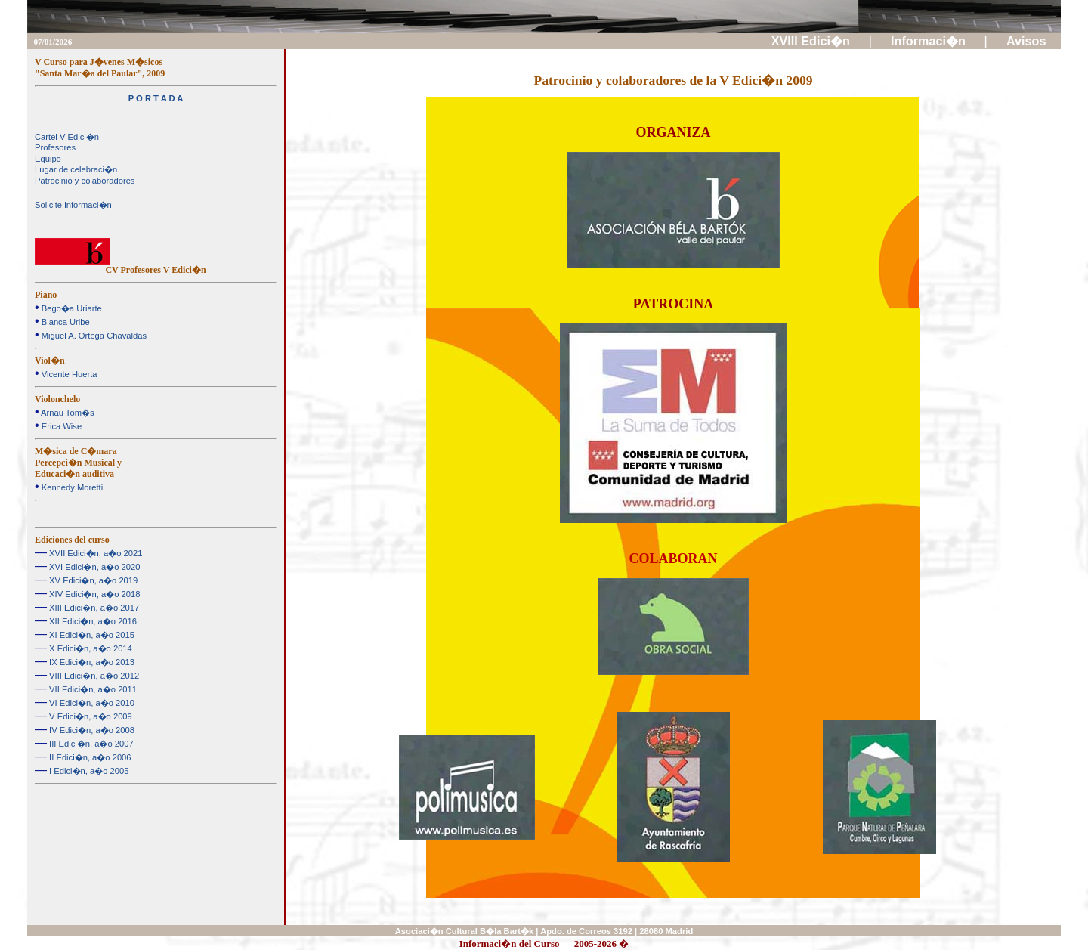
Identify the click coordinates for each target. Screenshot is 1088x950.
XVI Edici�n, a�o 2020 (93, 566)
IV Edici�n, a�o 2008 (90, 730)
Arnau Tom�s (66, 412)
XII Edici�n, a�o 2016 (92, 621)
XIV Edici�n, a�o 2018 (93, 594)
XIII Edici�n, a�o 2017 (93, 607)
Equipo (48, 158)
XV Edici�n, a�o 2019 (92, 580)
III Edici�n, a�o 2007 (90, 743)
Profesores (55, 147)
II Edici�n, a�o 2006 (89, 757)
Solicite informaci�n (73, 204)
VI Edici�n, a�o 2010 (90, 702)
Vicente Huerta (68, 374)
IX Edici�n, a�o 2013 (90, 662)
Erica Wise (60, 426)
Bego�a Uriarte (70, 308)
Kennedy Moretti (71, 487)
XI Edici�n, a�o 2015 (90, 634)
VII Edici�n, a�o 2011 (92, 689)
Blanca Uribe (64, 321)
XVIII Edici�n (812, 41)
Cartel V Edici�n (67, 136)
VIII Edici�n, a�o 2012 (93, 675)
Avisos (1027, 41)
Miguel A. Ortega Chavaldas (93, 335)
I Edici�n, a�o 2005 (87, 770)
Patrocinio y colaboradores (84, 180)
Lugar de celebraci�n (76, 169)
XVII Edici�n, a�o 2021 (94, 553)
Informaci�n (930, 41)
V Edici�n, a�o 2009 (89, 716)
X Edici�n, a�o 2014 (89, 648)
